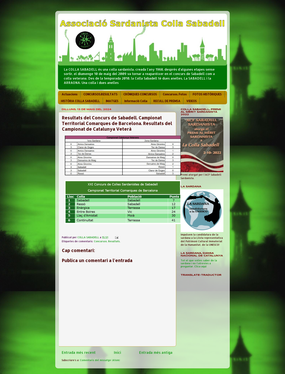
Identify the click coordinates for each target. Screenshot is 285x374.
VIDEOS (191, 101)
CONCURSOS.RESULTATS (100, 94)
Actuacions (69, 94)
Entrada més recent (79, 352)
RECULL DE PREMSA (166, 101)
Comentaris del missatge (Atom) (100, 360)
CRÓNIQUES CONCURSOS (140, 94)
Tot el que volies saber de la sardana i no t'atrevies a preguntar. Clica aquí (199, 263)
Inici (117, 352)
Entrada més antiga (155, 352)
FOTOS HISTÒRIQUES (207, 94)
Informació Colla (135, 101)
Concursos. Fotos (175, 94)
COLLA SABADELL (88, 237)
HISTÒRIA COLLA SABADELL (80, 101)
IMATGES (112, 101)
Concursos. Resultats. (107, 241)
